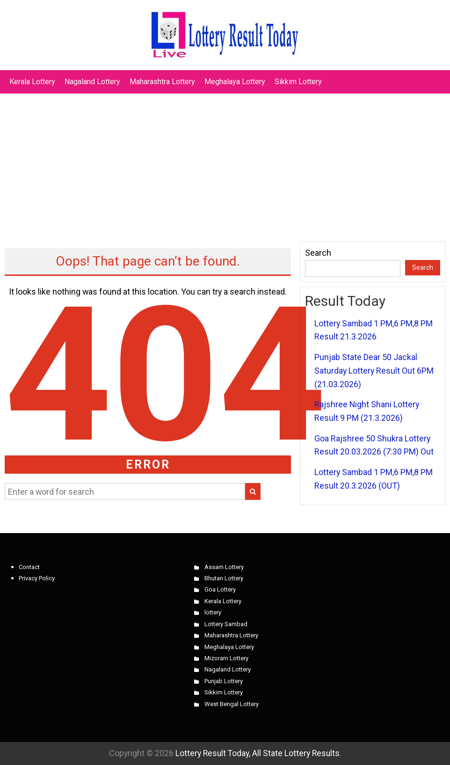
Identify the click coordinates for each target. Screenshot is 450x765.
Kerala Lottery (32, 81)
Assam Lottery (224, 566)
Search (318, 253)
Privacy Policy (37, 578)
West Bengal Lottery (231, 703)
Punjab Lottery (223, 681)
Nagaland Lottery (92, 81)
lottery (212, 612)
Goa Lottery (220, 589)
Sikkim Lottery (298, 81)
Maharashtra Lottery (162, 81)
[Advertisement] (225, 162)
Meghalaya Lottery (234, 81)
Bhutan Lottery (223, 578)
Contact (29, 566)
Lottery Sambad (225, 624)
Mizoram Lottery (226, 658)
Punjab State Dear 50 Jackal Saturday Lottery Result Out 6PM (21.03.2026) (374, 370)
